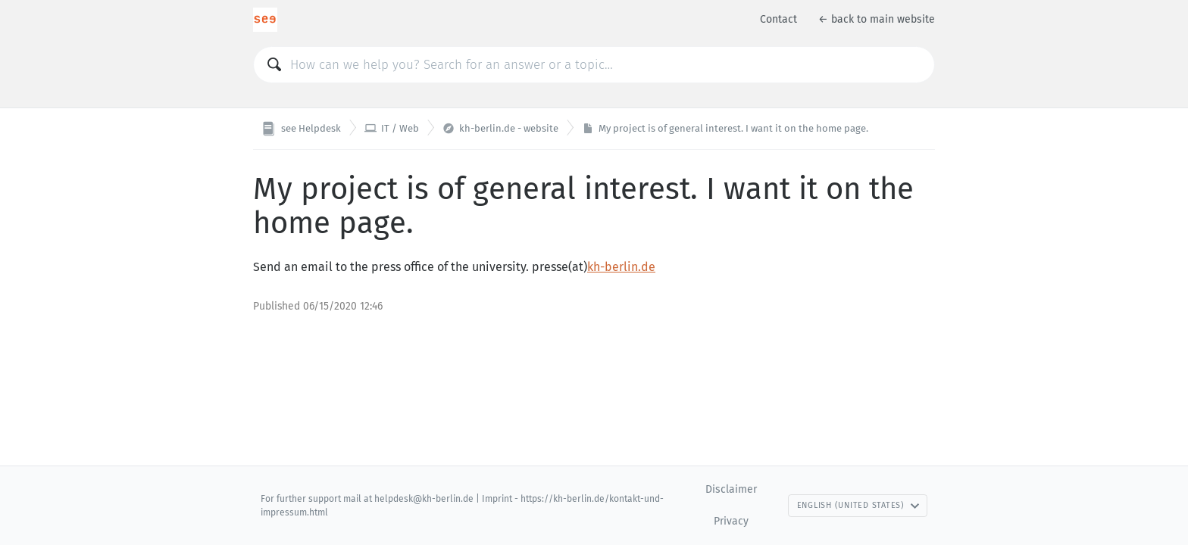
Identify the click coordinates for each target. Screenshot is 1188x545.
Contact (778, 19)
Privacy (731, 521)
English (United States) (858, 505)
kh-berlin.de (621, 267)
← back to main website (876, 19)
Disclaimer (731, 489)
